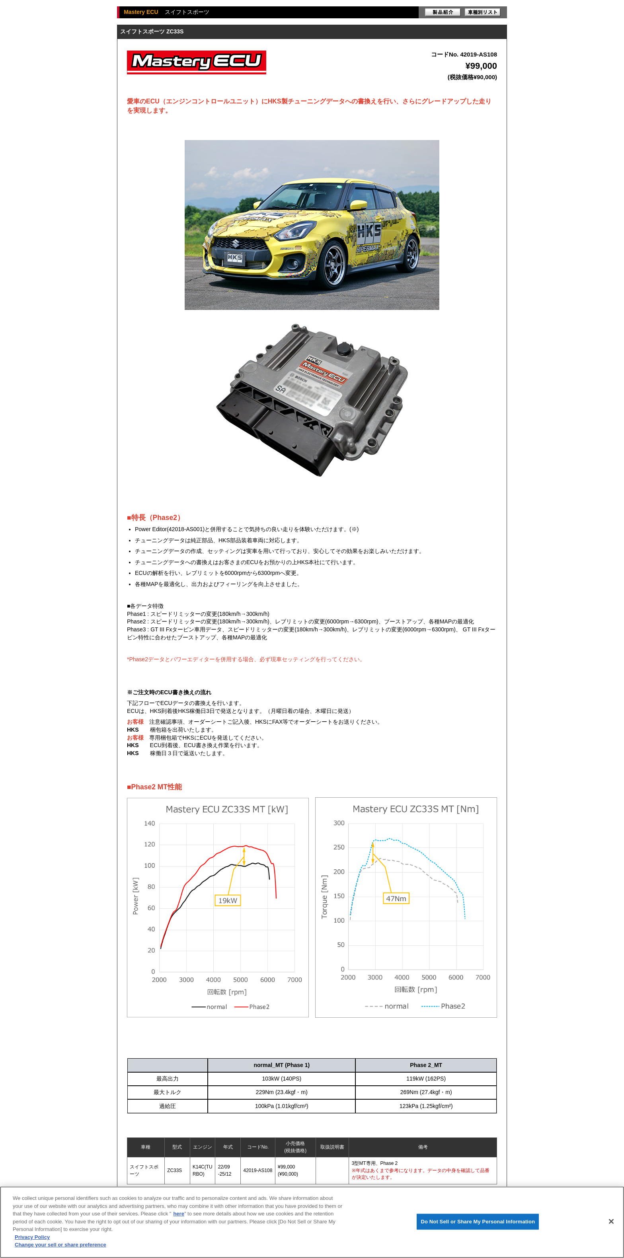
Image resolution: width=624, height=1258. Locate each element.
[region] (312, 1222)
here (178, 1214)
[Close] (611, 1221)
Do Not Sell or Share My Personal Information (478, 1222)
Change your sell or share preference (60, 1245)
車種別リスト (483, 12)
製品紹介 (443, 12)
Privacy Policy (32, 1237)
